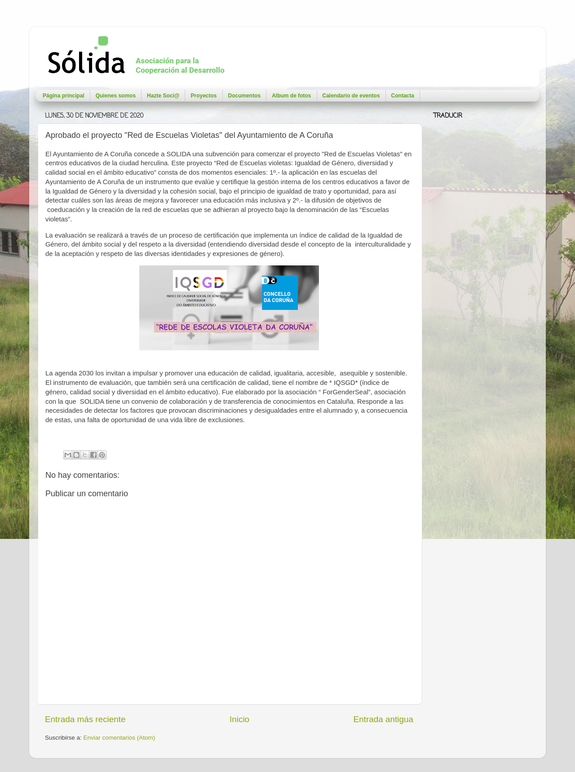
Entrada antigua (383, 719)
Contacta (402, 96)
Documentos (244, 96)
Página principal (63, 96)
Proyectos (203, 96)
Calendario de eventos (351, 96)
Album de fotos (291, 96)
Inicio (239, 719)
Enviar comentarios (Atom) (119, 737)
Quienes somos (116, 96)
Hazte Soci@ (163, 96)
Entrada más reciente (85, 719)
